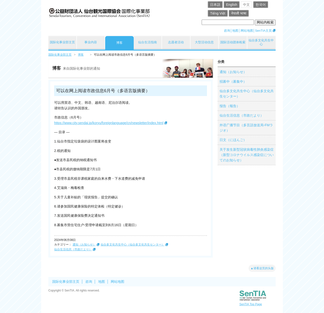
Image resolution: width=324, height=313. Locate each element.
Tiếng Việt (217, 13)
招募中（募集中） (233, 81)
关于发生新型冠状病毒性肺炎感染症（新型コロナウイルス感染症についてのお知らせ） (247, 155)
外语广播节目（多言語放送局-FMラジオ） (246, 127)
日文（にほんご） (233, 140)
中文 (246, 5)
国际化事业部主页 (62, 42)
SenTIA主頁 (263, 30)
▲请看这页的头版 (262, 268)
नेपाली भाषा (238, 13)
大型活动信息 (204, 42)
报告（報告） (230, 106)
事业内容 (90, 42)
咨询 (227, 30)
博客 (119, 43)
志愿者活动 (176, 42)
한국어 (261, 5)
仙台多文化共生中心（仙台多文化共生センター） (132, 244)
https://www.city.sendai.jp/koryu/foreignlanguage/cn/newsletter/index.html (108, 123)
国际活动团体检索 (232, 42)
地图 (235, 30)
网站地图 (247, 30)
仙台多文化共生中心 (261, 42)
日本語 (215, 5)
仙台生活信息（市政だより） (73, 249)
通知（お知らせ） (84, 244)
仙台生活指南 (147, 42)
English (231, 5)
